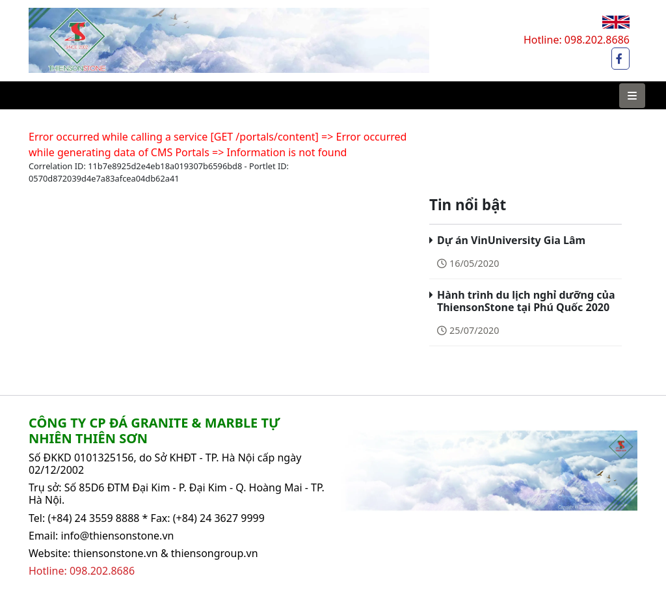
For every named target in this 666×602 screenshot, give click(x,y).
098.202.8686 (597, 40)
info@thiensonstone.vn (117, 535)
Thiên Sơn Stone (69, 14)
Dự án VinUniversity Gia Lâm (511, 240)
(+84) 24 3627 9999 (219, 518)
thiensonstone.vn (115, 553)
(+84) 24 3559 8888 (93, 518)
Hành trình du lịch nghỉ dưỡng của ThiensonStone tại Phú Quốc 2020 (526, 301)
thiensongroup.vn (214, 553)
